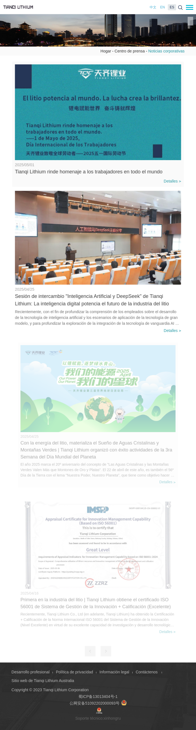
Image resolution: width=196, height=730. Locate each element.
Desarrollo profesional (30, 672)
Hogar (106, 51)
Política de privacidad (74, 672)
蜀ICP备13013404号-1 (98, 696)
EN (162, 7)
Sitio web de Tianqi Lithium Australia (42, 680)
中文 (153, 7)
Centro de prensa (129, 51)
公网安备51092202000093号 (98, 703)
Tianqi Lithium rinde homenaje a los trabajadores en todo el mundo (88, 170)
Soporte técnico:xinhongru (98, 718)
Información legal (114, 672)
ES (172, 7)
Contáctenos (147, 672)
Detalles (171, 180)
